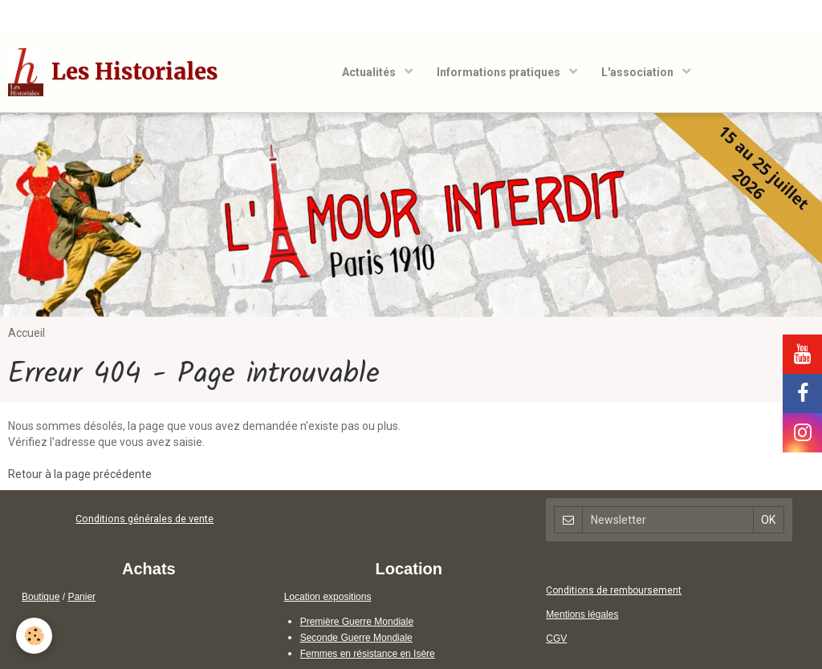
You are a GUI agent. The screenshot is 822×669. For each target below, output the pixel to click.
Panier (81, 596)
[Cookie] (34, 636)
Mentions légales (582, 614)
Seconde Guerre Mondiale (356, 637)
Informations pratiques (500, 72)
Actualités (370, 72)
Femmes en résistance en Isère (367, 653)
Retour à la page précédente (80, 474)
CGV (556, 638)
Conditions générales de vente (144, 519)
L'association (638, 72)
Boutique (40, 596)
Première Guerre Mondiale (356, 621)
